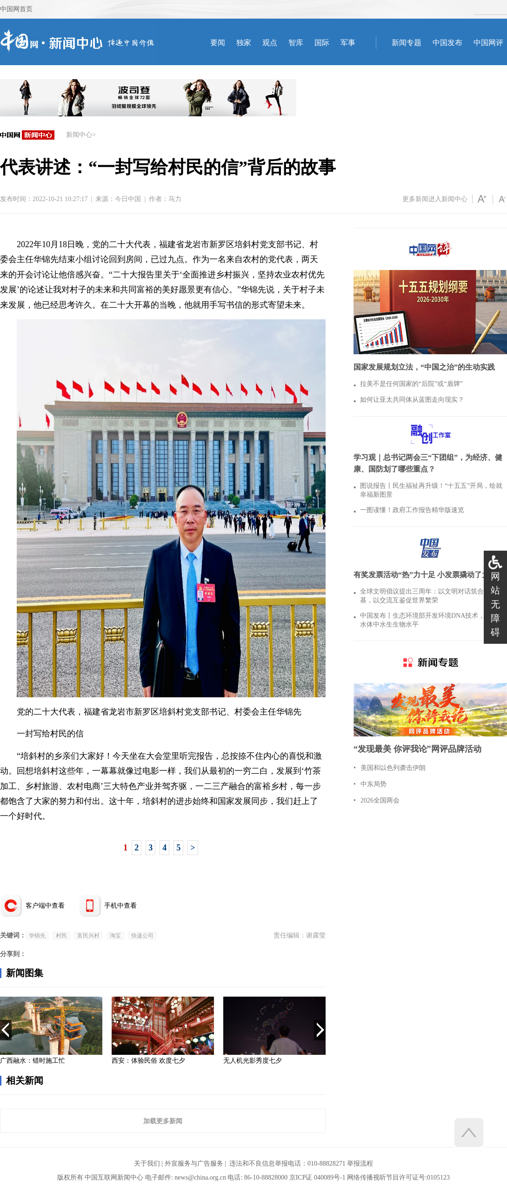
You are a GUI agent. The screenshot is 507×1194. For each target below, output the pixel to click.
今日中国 (128, 199)
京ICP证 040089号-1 (317, 1177)
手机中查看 (120, 905)
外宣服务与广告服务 (194, 1163)
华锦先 (37, 935)
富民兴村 (88, 935)
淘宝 (115, 935)
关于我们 (147, 1163)
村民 (61, 935)
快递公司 (142, 935)
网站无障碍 (495, 604)
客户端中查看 (45, 905)
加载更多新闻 (162, 1121)
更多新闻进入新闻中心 (434, 199)
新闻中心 (79, 134)
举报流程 (360, 1163)
